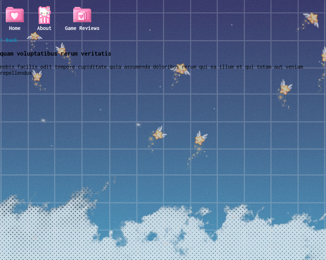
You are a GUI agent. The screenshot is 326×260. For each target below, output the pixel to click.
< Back (8, 40)
